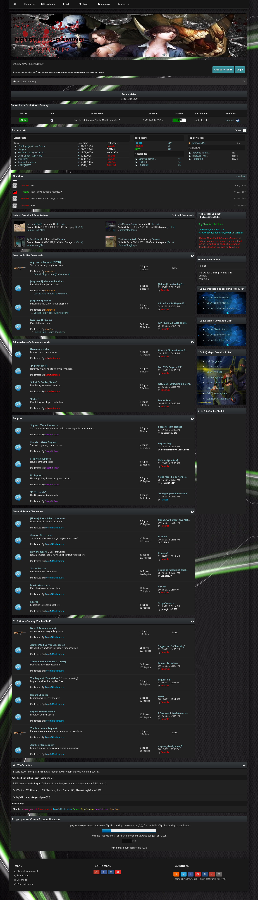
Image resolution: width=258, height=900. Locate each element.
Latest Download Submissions (30, 215)
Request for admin (27, 162)
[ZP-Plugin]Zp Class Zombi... (32, 146)
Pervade (61, 224)
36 (179, 164)
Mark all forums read (26, 871)
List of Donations (51, 819)
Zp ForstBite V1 (34, 239)
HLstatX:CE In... (198, 142)
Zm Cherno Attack (127, 239)
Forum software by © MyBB (212, 878)
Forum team (21, 875)
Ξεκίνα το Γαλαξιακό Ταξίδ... (32, 152)
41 (179, 161)
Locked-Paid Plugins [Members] (49, 332)
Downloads (48, 4)
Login (239, 69)
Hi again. (22, 149)
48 (179, 158)
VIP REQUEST (24, 165)
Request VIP (23, 158)
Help (66, 4)
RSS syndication (23, 884)
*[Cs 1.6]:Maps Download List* (215, 352)
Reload (240, 130)
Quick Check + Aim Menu (30, 155)
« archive (240, 176)
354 (169, 145)
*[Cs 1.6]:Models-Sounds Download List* (221, 288)
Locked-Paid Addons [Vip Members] (51, 293)
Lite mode (20, 879)
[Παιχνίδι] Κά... (199, 155)
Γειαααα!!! (144, 164)
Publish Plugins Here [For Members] (52, 274)
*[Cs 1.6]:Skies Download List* (215, 320)
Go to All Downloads (182, 215)
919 (169, 142)
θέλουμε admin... (147, 158)
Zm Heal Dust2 (34, 224)
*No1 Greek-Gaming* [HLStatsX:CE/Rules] (209, 215)
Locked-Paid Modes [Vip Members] (51, 312)
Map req (143, 161)
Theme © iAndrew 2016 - (186, 878)
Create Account (223, 69)
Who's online (24, 765)
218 (169, 148)
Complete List (47, 777)
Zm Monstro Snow (127, 224)
